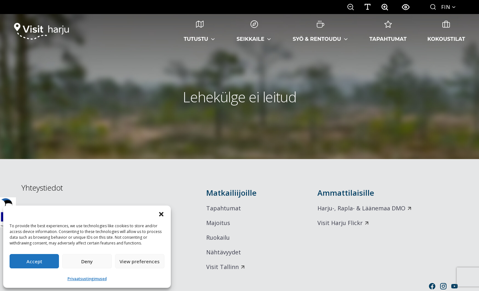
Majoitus (218, 223)
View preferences (140, 261)
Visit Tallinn (222, 267)
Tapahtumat (388, 31)
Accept (34, 261)
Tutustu (196, 31)
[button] (161, 213)
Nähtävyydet (223, 252)
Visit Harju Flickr (340, 223)
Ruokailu (218, 237)
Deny (87, 261)
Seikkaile (250, 31)
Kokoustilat (446, 31)
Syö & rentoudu (317, 31)
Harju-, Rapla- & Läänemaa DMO (361, 208)
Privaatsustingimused (87, 278)
